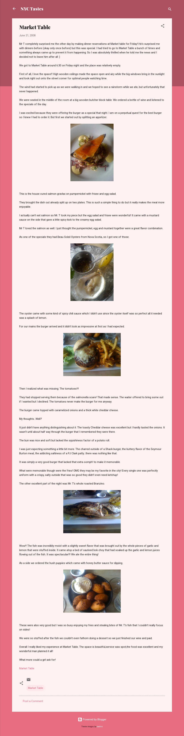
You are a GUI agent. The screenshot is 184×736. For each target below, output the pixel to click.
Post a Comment (33, 701)
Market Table (26, 668)
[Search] (170, 9)
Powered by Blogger (92, 719)
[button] (162, 26)
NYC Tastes (32, 9)
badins (100, 726)
